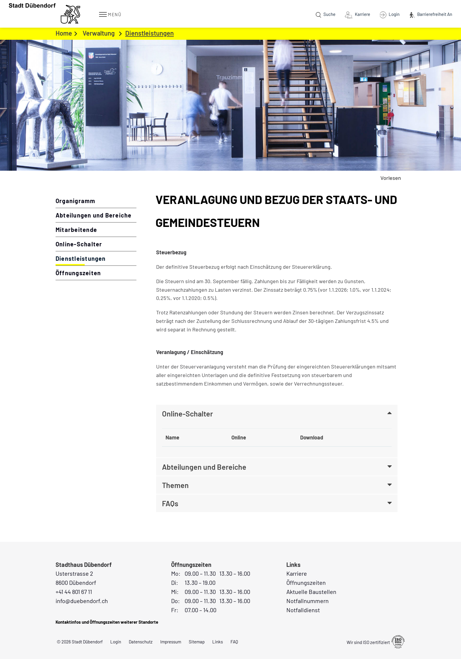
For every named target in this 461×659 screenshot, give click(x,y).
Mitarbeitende (76, 229)
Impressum (170, 641)
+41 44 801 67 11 (74, 591)
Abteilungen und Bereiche (94, 215)
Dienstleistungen (96, 258)
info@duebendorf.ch (82, 600)
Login (115, 641)
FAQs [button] (170, 503)
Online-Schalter (79, 244)
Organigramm (76, 200)
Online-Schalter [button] (187, 413)
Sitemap (197, 641)
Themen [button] (175, 485)
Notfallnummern (307, 600)
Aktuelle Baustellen (311, 591)
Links (217, 641)
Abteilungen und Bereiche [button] (204, 466)
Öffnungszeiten (78, 272)
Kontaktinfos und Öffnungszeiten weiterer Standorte (107, 622)
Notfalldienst (303, 609)
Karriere (296, 573)
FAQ (234, 641)
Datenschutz (141, 641)
